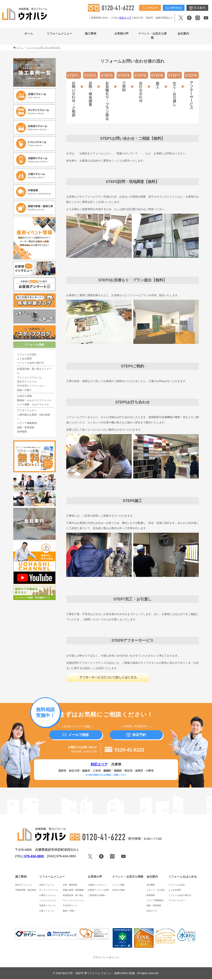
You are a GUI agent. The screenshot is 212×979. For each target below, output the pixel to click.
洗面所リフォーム (47, 905)
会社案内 (183, 33)
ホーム (28, 33)
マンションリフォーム (29, 377)
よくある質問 (24, 358)
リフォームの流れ (27, 354)
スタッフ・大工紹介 (156, 890)
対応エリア (125, 17)
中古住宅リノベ (70, 905)
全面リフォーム (46, 885)
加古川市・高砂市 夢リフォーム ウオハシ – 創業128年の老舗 (99, 973)
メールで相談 (76, 735)
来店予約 (136, 735)
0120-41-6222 (124, 749)
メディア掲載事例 (27, 423)
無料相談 (173, 8)
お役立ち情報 (24, 396)
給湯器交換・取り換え (73, 895)
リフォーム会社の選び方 (30, 363)
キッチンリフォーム (48, 890)
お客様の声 (121, 33)
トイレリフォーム (47, 900)
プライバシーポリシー (106, 957)
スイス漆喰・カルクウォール (33, 404)
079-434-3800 (34, 856)
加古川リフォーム (27, 381)
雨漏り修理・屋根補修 (73, 890)
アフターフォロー (27, 410)
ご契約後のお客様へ (97, 895)
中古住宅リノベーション (30, 385)
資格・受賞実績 (25, 427)
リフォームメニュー (59, 33)
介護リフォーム (46, 911)
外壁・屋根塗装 (70, 885)
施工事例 (90, 33)
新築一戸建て (24, 390)
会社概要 (151, 885)
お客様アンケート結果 (98, 890)
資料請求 (150, 8)
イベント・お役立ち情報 (152, 35)
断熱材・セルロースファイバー (34, 400)
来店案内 (197, 8)
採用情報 (22, 431)
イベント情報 (118, 885)
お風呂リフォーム (47, 895)
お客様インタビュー (97, 885)
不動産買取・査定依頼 (25, 890)
